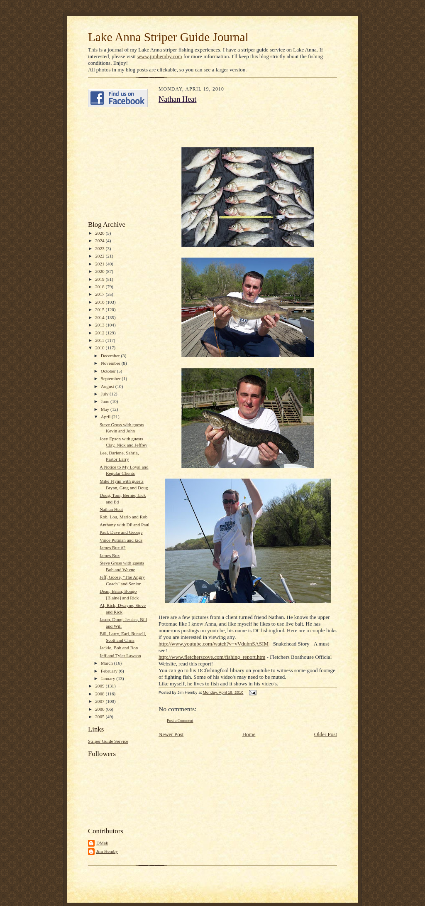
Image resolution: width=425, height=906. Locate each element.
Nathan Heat (111, 509)
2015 (100, 309)
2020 (100, 271)
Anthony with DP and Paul (124, 524)
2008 (100, 693)
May (105, 409)
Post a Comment (180, 720)
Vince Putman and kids (121, 540)
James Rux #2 (113, 547)
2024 (100, 240)
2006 (100, 709)
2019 (100, 279)
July (105, 393)
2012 (100, 332)
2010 (100, 347)
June (105, 401)
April (106, 416)
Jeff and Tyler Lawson (120, 655)
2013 (100, 324)
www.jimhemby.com (159, 56)
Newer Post (171, 734)
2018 (100, 286)
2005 (100, 716)
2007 (100, 701)
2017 (100, 294)
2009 (100, 685)
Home (249, 734)
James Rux (110, 555)
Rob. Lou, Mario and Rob (123, 516)
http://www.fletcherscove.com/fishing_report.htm (212, 657)
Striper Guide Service (108, 741)
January (109, 678)
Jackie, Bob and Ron (119, 647)
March (107, 662)
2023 (100, 248)
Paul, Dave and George (121, 532)
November (111, 363)
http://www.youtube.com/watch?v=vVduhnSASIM (214, 644)
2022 (100, 255)
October (109, 370)
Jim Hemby (107, 851)
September (111, 378)
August (108, 386)
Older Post (325, 734)
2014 (100, 317)
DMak (102, 842)
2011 (100, 340)
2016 (100, 302)
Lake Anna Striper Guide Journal (168, 37)
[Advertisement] (113, 164)
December (111, 355)
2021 (100, 263)
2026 (100, 233)
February (110, 670)
